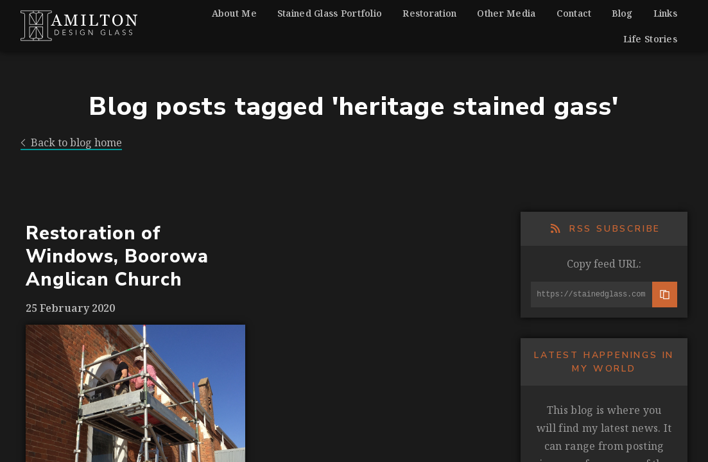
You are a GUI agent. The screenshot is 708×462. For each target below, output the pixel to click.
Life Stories (650, 39)
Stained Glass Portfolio (329, 13)
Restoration (429, 13)
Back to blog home (71, 143)
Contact (574, 13)
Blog (622, 13)
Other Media (506, 13)
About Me (234, 13)
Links (665, 13)
